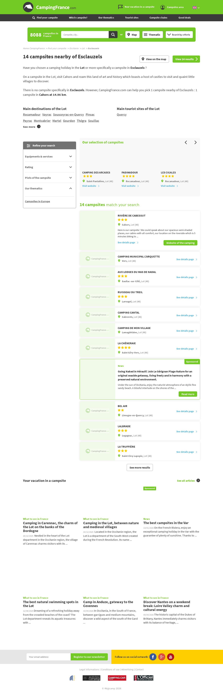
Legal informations (89, 674)
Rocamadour (32, 114)
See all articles (188, 485)
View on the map (153, 59)
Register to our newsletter (89, 661)
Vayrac (46, 114)
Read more (187, 398)
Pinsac (90, 114)
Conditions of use (110, 674)
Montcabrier (42, 121)
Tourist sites (131, 17)
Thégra (81, 121)
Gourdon (69, 121)
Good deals (185, 17)
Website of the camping (180, 247)
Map (132, 34)
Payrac (27, 121)
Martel (56, 121)
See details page (128, 247)
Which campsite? (78, 17)
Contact (139, 674)
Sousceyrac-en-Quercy (68, 114)
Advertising (127, 674)
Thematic (152, 34)
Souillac (93, 121)
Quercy (122, 114)
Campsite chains (158, 17)
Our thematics (106, 17)
